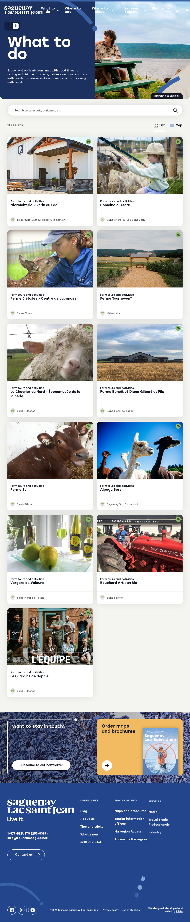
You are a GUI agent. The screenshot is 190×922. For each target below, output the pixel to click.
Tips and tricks (91, 829)
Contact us (27, 855)
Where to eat (73, 10)
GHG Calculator (92, 845)
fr (187, 10)
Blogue (158, 8)
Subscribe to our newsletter (41, 765)
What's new (89, 837)
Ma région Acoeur (128, 839)
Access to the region (130, 847)
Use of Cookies (131, 910)
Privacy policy (110, 910)
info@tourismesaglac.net (27, 838)
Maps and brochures (130, 818)
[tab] (159, 125)
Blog (83, 813)
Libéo (179, 911)
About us (87, 821)
